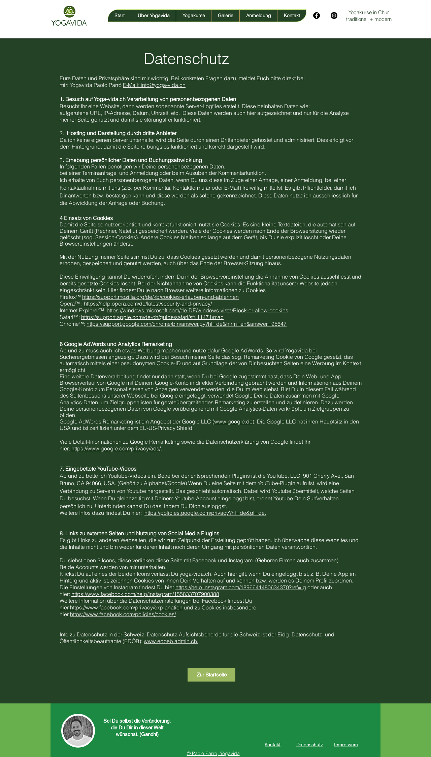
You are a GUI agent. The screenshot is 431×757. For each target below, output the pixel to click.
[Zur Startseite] (211, 675)
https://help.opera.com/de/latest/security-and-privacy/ (148, 303)
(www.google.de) (233, 421)
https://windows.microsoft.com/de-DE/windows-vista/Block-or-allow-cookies (197, 310)
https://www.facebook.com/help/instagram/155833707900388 (145, 594)
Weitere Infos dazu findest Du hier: (102, 512)
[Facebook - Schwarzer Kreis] (316, 15)
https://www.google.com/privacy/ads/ (116, 448)
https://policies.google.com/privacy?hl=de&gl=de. (205, 512)
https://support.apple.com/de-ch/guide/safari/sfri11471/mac (152, 317)
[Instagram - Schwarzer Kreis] (334, 15)
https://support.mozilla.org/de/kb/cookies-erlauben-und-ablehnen (160, 296)
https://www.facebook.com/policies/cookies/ (123, 614)
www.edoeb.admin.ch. (171, 641)
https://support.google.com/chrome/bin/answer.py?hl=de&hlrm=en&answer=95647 (187, 323)
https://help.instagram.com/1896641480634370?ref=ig (240, 587)
